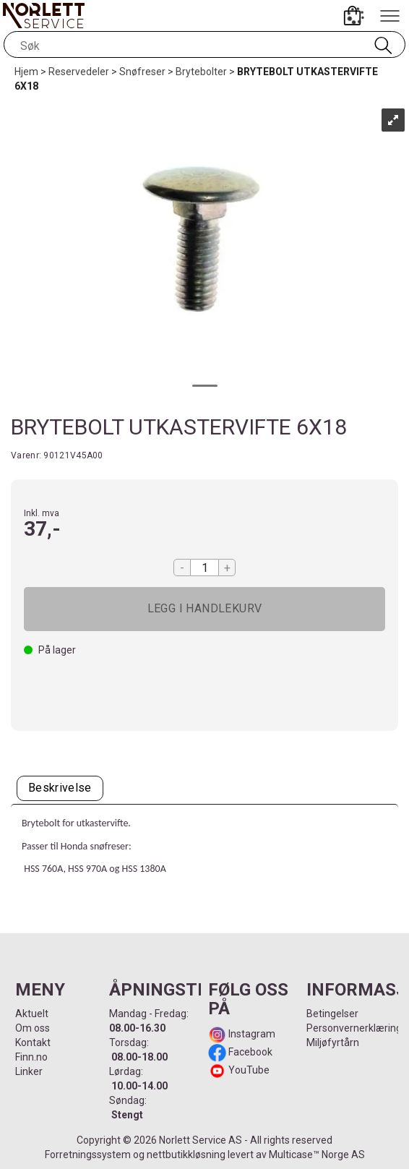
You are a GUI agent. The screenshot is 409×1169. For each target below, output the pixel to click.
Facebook (249, 1052)
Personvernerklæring (354, 1028)
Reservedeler (78, 71)
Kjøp (204, 609)
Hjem (26, 71)
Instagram (250, 1034)
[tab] (60, 788)
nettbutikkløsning (186, 1154)
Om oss (32, 1028)
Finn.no (31, 1057)
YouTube (249, 1070)
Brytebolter (201, 71)
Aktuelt (31, 1013)
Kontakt (33, 1042)
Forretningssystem (88, 1154)
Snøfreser (142, 71)
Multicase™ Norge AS (317, 1154)
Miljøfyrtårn (332, 1042)
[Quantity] (204, 567)
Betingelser (332, 1013)
